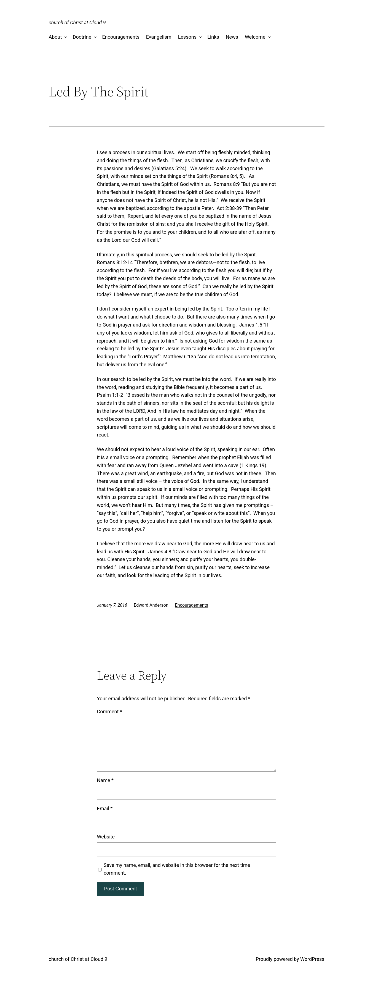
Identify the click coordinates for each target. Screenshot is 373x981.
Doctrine (82, 37)
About (55, 37)
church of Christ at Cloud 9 (77, 22)
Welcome (255, 37)
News (232, 37)
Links (213, 37)
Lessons (187, 37)
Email (105, 808)
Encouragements (120, 37)
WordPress (312, 959)
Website (106, 837)
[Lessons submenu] (199, 37)
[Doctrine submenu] (94, 37)
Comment (109, 711)
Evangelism (158, 37)
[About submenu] (64, 37)
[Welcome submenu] (268, 37)
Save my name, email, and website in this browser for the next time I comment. (178, 869)
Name (105, 780)
